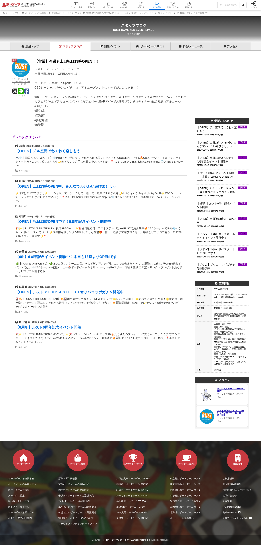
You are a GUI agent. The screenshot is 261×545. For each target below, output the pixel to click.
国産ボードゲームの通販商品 (73, 489)
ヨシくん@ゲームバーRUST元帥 (231, 389)
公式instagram (232, 506)
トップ (30, 46)
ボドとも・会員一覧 (18, 506)
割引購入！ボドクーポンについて (76, 518)
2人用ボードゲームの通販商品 (74, 501)
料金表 (190, 46)
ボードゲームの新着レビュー (23, 484)
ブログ (70, 46)
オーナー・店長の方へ (182, 518)
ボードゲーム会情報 (18, 489)
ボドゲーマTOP (10, 13)
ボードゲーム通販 (77, 459)
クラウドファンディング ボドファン (77, 523)
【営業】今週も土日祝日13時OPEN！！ (194, 13)
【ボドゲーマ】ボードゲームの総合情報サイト (128, 540)
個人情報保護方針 (232, 484)
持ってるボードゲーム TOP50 (132, 495)
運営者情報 (238, 459)
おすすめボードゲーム (133, 459)
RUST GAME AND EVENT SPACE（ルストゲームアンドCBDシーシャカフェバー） (118, 13)
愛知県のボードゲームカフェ (185, 501)
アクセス (231, 46)
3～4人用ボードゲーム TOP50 (132, 512)
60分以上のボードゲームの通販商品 (77, 512)
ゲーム (150, 46)
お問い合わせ (230, 495)
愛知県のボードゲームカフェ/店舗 (64, 13)
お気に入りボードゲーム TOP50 (133, 478)
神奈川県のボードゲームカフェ (186, 484)
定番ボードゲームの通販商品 (73, 484)
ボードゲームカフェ (186, 459)
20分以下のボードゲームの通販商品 (77, 506)
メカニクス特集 (16, 495)
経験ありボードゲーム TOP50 (132, 489)
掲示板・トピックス (18, 501)
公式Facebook (232, 512)
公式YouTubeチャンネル (238, 518)
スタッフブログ (165, 13)
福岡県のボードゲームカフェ (185, 506)
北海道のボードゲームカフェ (185, 512)
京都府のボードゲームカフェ (185, 495)
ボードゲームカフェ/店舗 (34, 13)
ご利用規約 (228, 478)
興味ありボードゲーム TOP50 (132, 484)
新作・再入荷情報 (67, 478)
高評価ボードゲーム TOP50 (131, 501)
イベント (110, 46)
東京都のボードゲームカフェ (185, 478)
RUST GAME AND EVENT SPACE (133, 29)
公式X (228, 501)
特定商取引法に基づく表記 (237, 489)
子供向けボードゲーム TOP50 (132, 518)
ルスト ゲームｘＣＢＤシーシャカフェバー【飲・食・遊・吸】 (230, 412)
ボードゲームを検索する (21, 478)
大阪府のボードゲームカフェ (185, 489)
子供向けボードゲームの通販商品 (76, 495)
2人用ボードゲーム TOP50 (130, 506)
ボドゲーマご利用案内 (20, 518)
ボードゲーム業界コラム (21, 512)
